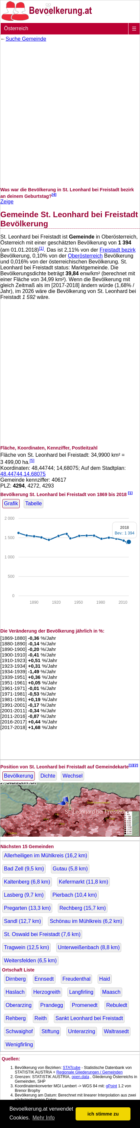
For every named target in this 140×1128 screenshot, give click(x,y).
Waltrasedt (116, 1031)
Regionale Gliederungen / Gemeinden (90, 1072)
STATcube (72, 1067)
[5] (32, 460)
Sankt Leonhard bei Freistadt (89, 1018)
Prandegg (51, 1005)
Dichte (47, 776)
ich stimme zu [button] (103, 1114)
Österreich (16, 28)
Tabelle (33, 503)
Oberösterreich (85, 256)
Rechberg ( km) (82, 908)
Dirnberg (16, 979)
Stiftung (50, 1031)
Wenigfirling (19, 1044)
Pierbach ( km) (74, 895)
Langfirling (81, 992)
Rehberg (16, 1018)
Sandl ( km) (22, 921)
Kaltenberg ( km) (27, 882)
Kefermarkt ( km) (83, 882)
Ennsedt (44, 979)
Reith (41, 1018)
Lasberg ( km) (24, 895)
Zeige (6, 201)
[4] (54, 194)
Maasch (111, 992)
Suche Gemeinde (26, 39)
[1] (41, 248)
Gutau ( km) (70, 868)
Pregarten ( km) (27, 908)
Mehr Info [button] (44, 1117)
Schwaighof (19, 1031)
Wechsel (72, 776)
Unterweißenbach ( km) (89, 947)
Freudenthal (76, 979)
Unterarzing (81, 1031)
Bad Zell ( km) (24, 868)
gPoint (111, 1086)
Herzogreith (46, 992)
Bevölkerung (18, 776)
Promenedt (84, 1005)
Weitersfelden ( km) (30, 960)
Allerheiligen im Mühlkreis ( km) (45, 855)
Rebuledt (116, 1005)
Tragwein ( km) (26, 947)
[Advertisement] (70, 114)
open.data (80, 1077)
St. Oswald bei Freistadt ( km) (42, 934)
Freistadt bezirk (117, 250)
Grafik (11, 503)
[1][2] (133, 765)
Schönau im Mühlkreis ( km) (86, 921)
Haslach (15, 992)
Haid (104, 979)
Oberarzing (19, 1005)
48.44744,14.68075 (23, 474)
